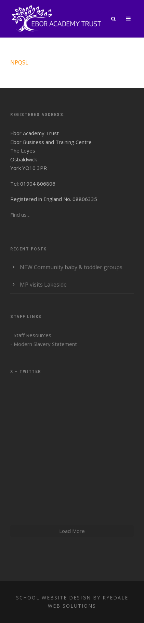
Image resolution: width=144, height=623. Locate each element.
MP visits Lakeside (43, 284)
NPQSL (19, 62)
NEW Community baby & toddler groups (71, 267)
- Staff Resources (30, 335)
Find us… (20, 214)
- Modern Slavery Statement (43, 344)
